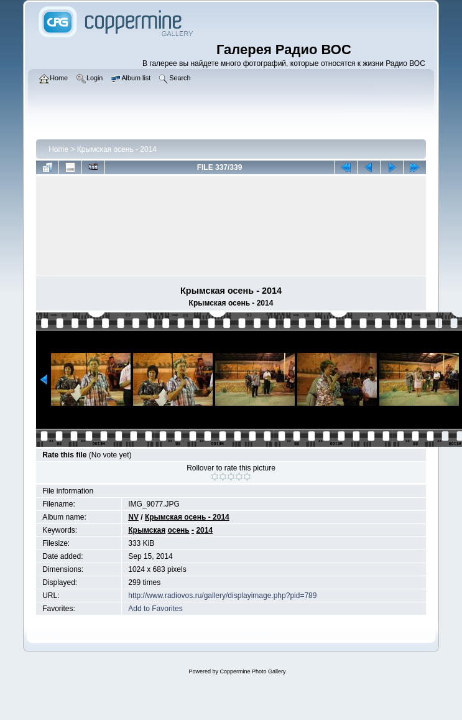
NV (133, 517)
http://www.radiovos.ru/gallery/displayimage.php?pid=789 (222, 595)
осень (179, 530)
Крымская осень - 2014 (117, 149)
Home (58, 149)
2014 (204, 530)
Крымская (146, 530)
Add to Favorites (155, 608)
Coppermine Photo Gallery (252, 671)
